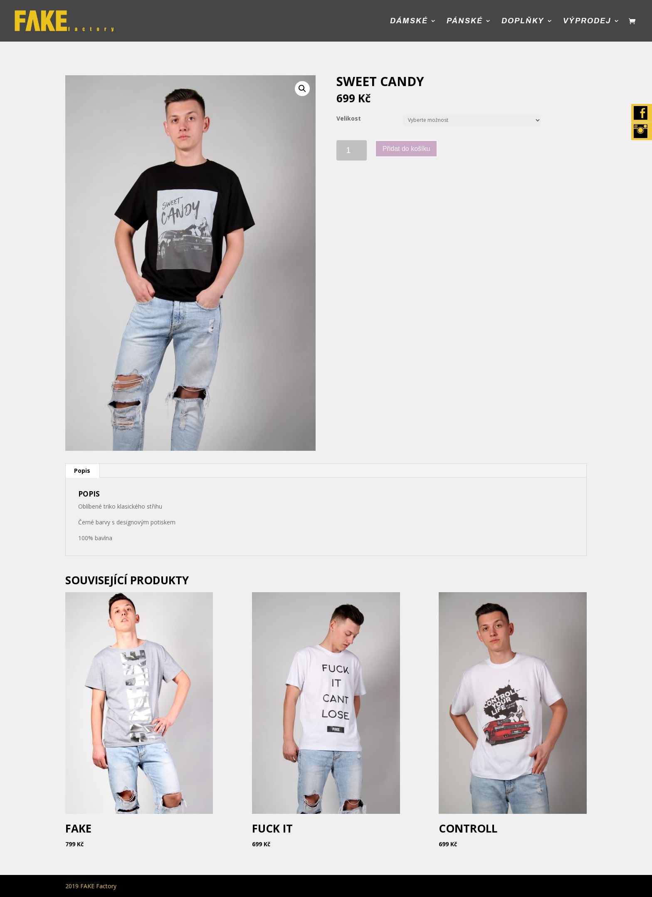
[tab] (82, 471)
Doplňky (522, 21)
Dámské (409, 21)
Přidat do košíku (406, 148)
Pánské (465, 21)
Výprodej (587, 21)
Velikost (348, 118)
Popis (82, 470)
